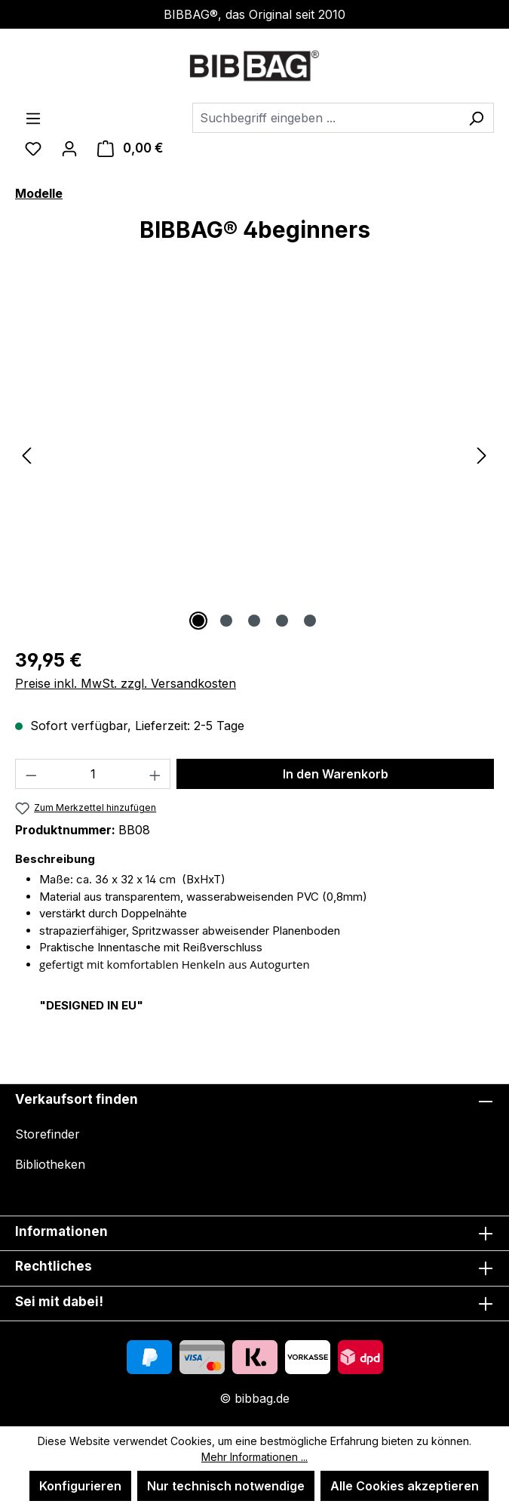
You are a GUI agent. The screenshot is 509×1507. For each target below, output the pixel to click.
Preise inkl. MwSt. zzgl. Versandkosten (125, 683)
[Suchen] (476, 118)
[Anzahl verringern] (31, 774)
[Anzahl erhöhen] (155, 774)
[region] (254, 454)
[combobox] (325, 118)
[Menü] (33, 118)
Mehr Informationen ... (254, 1456)
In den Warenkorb (335, 773)
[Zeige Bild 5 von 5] (310, 621)
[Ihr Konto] (69, 148)
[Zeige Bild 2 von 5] (226, 621)
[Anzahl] (93, 774)
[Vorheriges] (26, 454)
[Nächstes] (482, 454)
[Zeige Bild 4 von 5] (282, 621)
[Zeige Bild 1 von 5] (198, 621)
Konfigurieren (80, 1485)
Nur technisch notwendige (226, 1485)
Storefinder (47, 1134)
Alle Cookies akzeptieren (404, 1485)
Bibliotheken (50, 1164)
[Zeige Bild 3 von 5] (254, 621)
